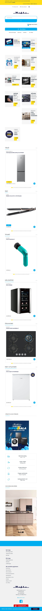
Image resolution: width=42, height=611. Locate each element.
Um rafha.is (8, 582)
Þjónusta (19, 32)
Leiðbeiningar (8, 563)
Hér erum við (15, 6)
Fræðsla (24, 32)
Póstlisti (7, 579)
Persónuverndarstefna (10, 573)
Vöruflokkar (22, 29)
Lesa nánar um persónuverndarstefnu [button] (20, 608)
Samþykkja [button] (35, 608)
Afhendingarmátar (9, 551)
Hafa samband (23, 6)
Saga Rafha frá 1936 (9, 577)
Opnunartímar (8, 570)
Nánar (33, 48)
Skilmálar (7, 555)
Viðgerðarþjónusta (9, 560)
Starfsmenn (8, 568)
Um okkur (31, 32)
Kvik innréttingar (12, 32)
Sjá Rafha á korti (21, 597)
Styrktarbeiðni (8, 575)
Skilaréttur (8, 561)
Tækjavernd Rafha (9, 553)
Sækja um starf (9, 580)
